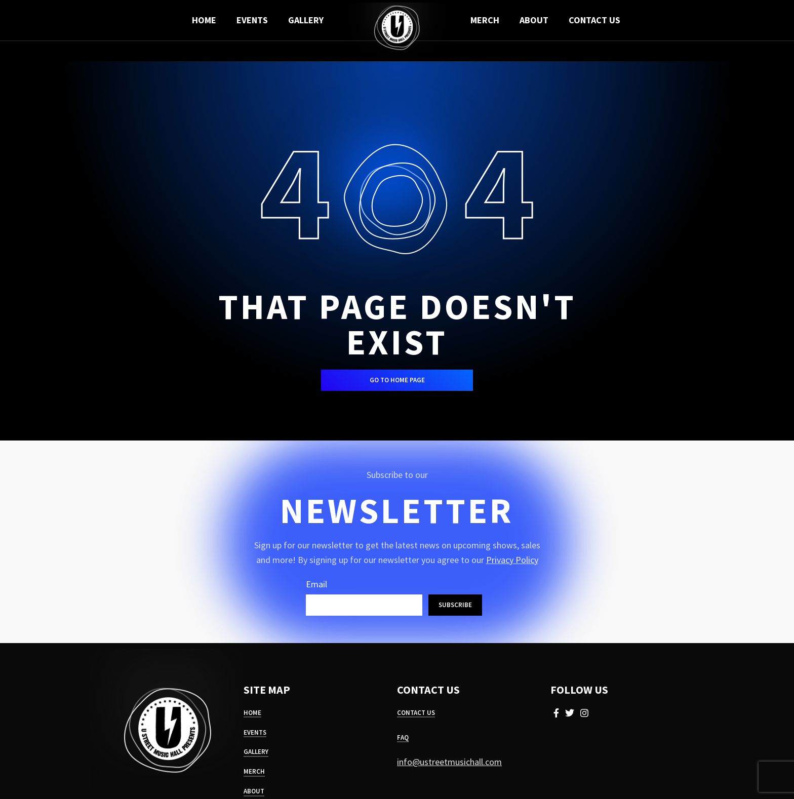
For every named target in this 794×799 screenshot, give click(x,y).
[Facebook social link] (556, 713)
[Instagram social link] (584, 713)
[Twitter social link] (569, 713)
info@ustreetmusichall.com (449, 762)
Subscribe (455, 605)
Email (316, 584)
